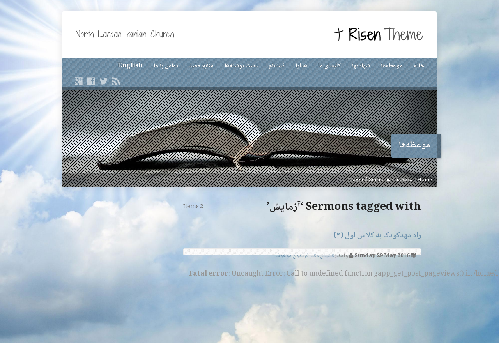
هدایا (301, 66)
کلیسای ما (329, 66)
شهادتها (361, 66)
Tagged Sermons (369, 180)
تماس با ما (166, 66)
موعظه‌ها (392, 66)
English (130, 66)
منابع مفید (201, 66)
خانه (419, 66)
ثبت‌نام (277, 66)
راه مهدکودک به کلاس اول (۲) (377, 235)
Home (424, 180)
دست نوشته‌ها (241, 66)
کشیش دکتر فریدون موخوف (304, 256)
